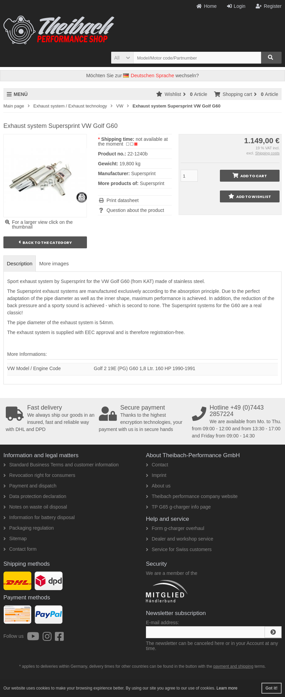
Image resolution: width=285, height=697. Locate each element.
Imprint (156, 475)
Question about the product (135, 210)
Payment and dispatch (30, 485)
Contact (157, 464)
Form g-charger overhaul (175, 528)
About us (158, 485)
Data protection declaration (34, 496)
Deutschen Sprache (148, 75)
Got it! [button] (272, 688)
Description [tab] (19, 263)
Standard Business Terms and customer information (61, 464)
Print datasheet (122, 200)
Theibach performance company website (192, 496)
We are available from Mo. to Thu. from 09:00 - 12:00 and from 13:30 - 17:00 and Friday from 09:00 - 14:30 (237, 421)
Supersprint (152, 183)
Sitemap (15, 538)
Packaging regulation (28, 528)
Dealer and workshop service (179, 539)
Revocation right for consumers (39, 475)
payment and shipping (233, 666)
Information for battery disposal (39, 517)
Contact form (19, 549)
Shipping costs (267, 153)
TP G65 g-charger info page (178, 507)
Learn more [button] (226, 688)
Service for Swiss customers (179, 549)
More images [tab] (54, 263)
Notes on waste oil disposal (35, 507)
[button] (122, 58)
